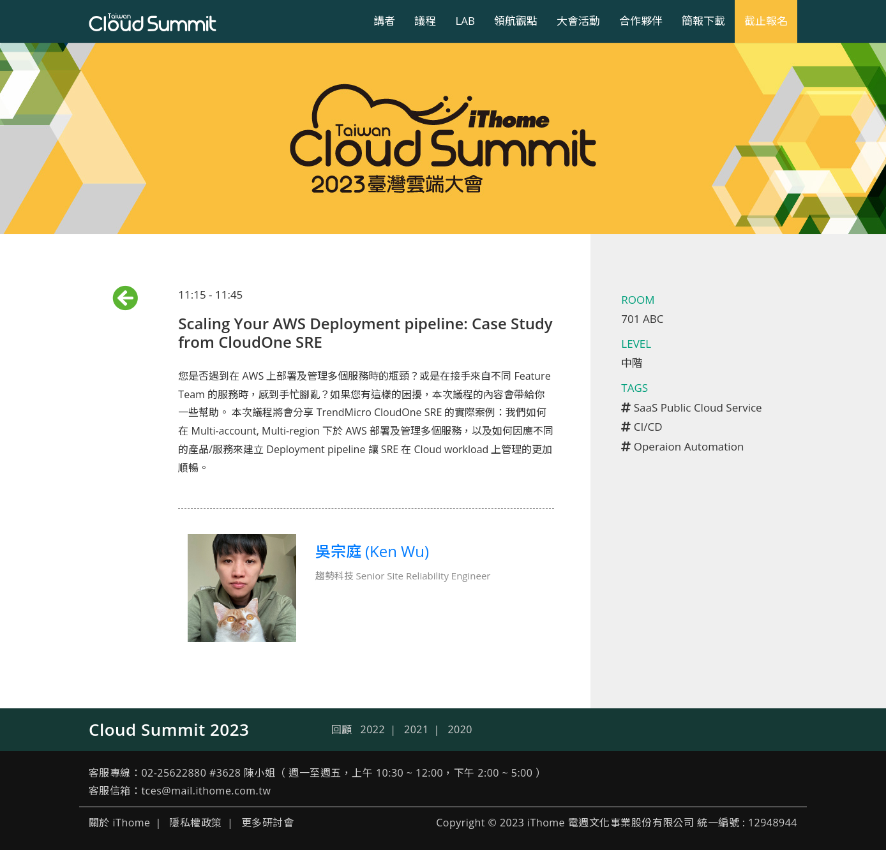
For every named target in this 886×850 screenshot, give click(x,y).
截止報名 (766, 20)
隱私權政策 (195, 823)
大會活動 (578, 20)
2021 (416, 729)
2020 (459, 729)
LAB (465, 20)
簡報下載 (703, 20)
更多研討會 (267, 823)
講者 (384, 20)
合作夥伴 (641, 20)
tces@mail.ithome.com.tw (206, 791)
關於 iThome (120, 823)
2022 (373, 729)
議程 (425, 20)
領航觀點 (515, 20)
